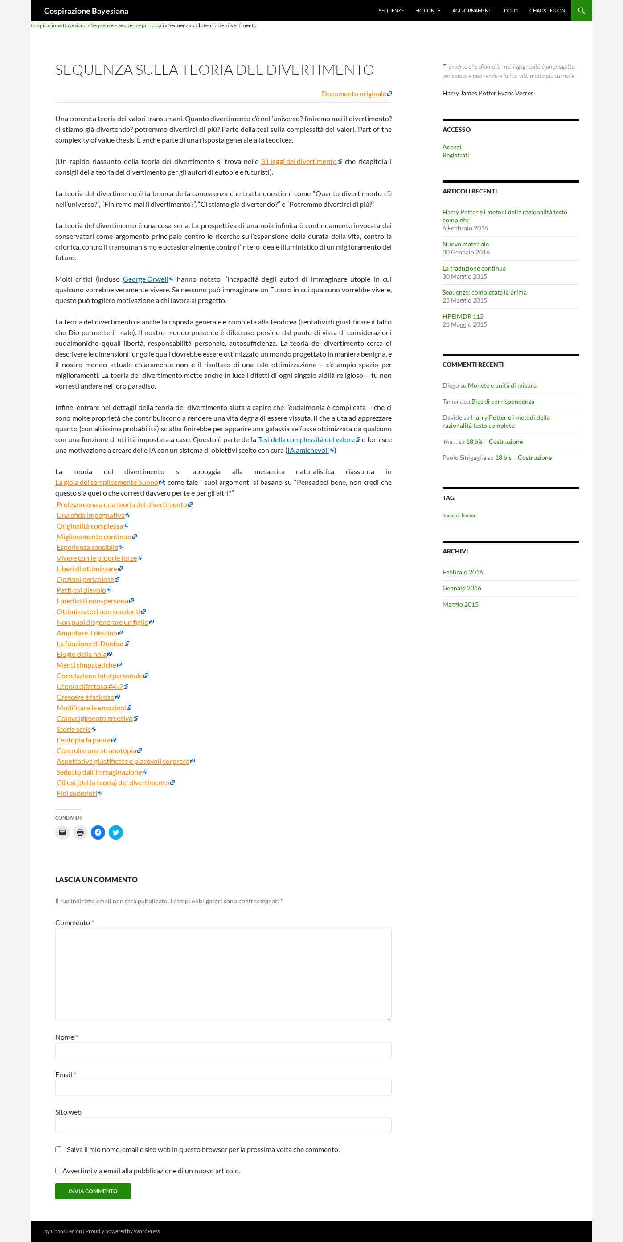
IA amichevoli (308, 450)
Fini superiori (77, 793)
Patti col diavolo (81, 590)
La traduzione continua (474, 268)
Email (65, 1074)
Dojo (511, 10)
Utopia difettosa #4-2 (90, 686)
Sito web (68, 1111)
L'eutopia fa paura (84, 740)
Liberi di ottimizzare (87, 569)
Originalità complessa (90, 526)
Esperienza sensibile (87, 547)
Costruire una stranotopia (96, 750)
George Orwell (145, 279)
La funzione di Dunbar (90, 643)
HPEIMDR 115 (463, 316)
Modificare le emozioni (91, 708)
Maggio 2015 (461, 604)
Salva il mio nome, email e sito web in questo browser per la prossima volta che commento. (203, 1149)
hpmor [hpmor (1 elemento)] (468, 515)
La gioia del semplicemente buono (106, 482)
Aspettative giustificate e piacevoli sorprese (123, 761)
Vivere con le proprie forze (97, 558)
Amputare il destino (87, 633)
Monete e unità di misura (502, 385)
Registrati (456, 155)
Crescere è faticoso (86, 697)
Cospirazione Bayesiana (86, 11)
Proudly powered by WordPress (123, 1231)
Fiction (424, 10)
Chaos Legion (547, 10)
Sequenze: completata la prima (485, 292)
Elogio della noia (82, 654)
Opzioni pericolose (85, 579)
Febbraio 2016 (463, 572)
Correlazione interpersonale (100, 676)
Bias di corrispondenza (502, 401)
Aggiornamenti (472, 10)
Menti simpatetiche (86, 665)
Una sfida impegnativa (91, 515)
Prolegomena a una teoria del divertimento (122, 504)
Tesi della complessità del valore (306, 439)
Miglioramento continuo (94, 537)
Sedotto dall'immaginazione (99, 772)
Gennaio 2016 (462, 588)
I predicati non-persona (92, 601)
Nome (66, 1037)
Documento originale (354, 94)
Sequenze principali (141, 25)
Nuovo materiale (466, 244)
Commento (74, 922)
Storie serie (74, 729)
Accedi (452, 147)
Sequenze (391, 10)
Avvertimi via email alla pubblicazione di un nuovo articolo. (151, 1170)
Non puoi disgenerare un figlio (102, 622)
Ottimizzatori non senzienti (98, 611)
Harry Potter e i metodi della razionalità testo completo (496, 421)
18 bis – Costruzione (494, 441)
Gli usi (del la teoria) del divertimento (113, 783)
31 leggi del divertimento (299, 161)
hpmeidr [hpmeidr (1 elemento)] (451, 515)
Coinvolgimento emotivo (95, 718)
